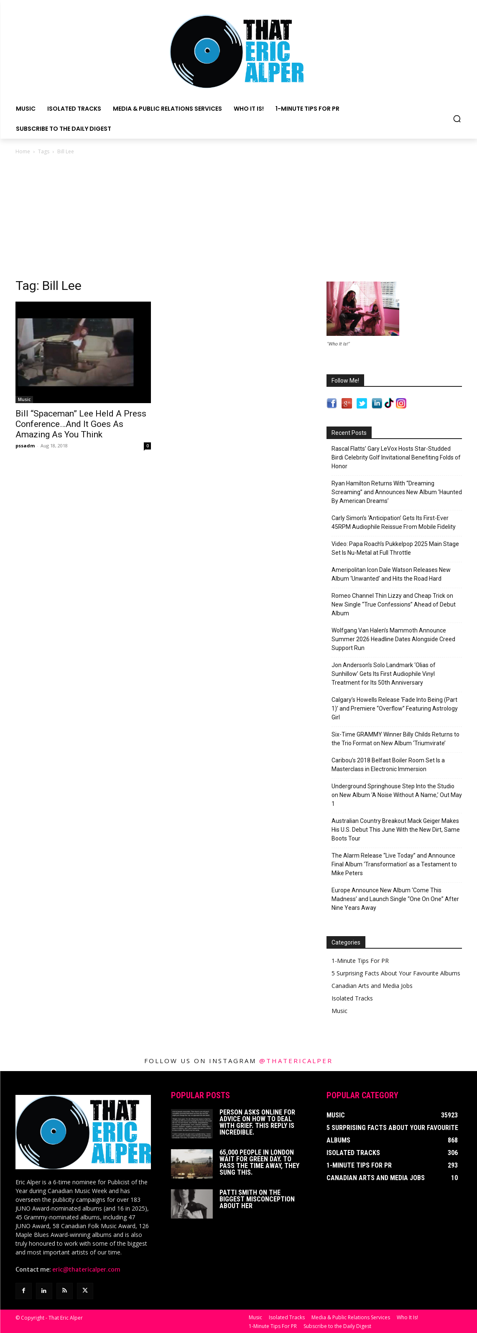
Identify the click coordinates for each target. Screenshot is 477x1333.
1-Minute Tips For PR (360, 961)
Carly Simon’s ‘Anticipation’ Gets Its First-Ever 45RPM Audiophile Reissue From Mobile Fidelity (394, 522)
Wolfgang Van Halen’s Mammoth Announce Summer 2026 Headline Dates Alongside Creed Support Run (393, 639)
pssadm (25, 445)
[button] (457, 119)
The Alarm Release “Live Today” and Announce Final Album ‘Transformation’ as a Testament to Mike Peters (394, 864)
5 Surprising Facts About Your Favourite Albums (396, 973)
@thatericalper (296, 1060)
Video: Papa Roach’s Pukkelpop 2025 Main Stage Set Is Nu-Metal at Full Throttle (395, 548)
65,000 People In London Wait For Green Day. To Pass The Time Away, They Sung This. (259, 1162)
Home (22, 151)
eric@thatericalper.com (86, 1269)
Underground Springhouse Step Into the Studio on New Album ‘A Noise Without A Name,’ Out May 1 (397, 795)
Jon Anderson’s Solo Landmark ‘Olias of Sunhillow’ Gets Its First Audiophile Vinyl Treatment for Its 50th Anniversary (384, 674)
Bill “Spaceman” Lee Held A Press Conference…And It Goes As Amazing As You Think (80, 424)
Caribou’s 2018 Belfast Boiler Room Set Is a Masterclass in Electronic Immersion (388, 764)
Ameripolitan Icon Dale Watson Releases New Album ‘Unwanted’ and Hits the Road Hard (391, 574)
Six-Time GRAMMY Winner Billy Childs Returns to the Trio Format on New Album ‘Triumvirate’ (395, 738)
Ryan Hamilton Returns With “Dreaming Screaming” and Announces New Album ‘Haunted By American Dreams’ (397, 492)
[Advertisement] (238, 218)
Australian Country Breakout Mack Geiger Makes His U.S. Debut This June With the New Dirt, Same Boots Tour (396, 830)
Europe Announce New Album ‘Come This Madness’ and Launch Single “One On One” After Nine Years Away (395, 899)
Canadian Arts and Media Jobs (372, 986)
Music (24, 399)
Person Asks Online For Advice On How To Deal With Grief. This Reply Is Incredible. (257, 1122)
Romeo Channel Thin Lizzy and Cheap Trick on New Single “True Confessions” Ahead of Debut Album (394, 604)
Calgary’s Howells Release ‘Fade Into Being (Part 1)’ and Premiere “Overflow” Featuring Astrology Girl (395, 708)
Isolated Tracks (352, 998)
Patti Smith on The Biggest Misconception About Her (257, 1199)
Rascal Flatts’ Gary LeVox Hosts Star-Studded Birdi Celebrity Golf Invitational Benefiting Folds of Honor (396, 457)
